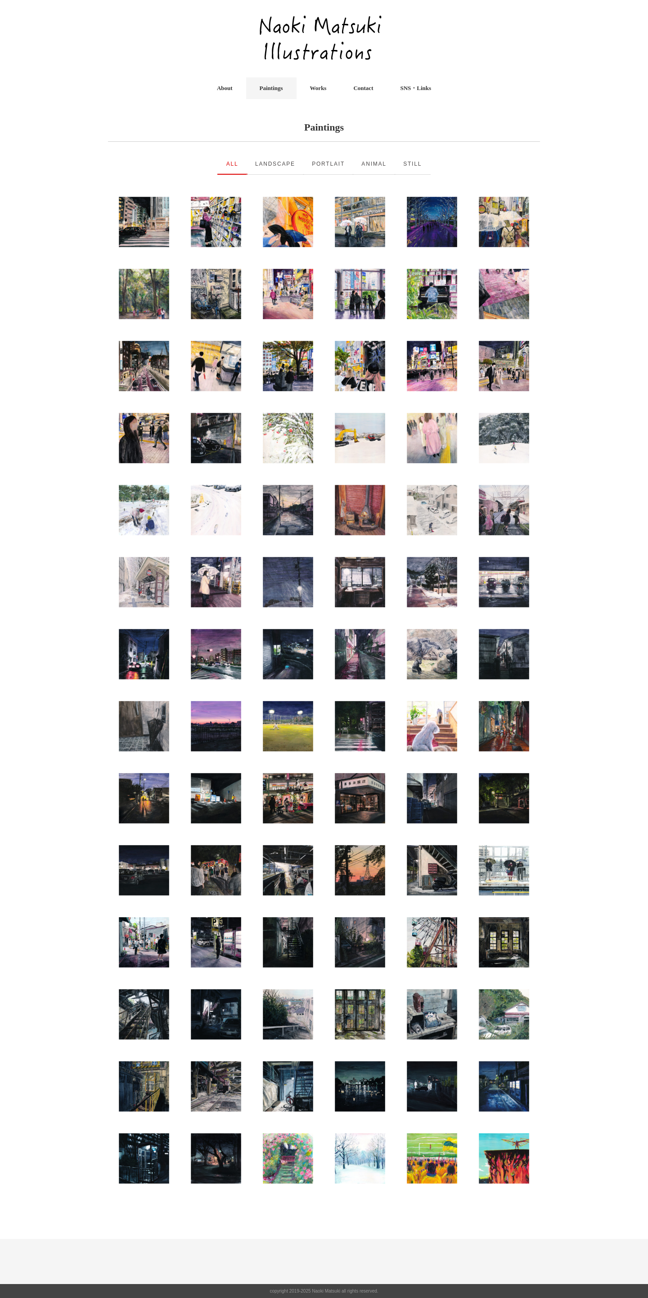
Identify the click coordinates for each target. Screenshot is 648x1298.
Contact (363, 88)
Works (318, 88)
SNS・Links (415, 88)
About (225, 88)
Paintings (271, 88)
